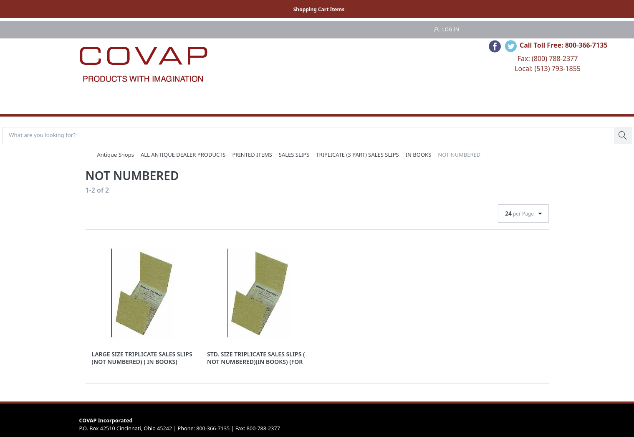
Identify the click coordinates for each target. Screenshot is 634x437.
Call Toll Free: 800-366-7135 (564, 45)
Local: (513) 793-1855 (548, 68)
